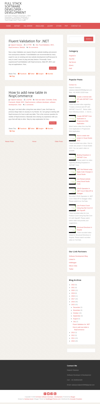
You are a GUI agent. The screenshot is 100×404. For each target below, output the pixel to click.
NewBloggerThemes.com (53, 400)
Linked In (72, 261)
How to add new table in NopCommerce (28, 96)
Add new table (40, 101)
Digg (12, 78)
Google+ (40, 75)
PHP (76, 27)
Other (67, 27)
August (75, 320)
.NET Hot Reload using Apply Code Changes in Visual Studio (85, 173)
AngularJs (45, 27)
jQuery (57, 27)
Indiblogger (72, 264)
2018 (73, 297)
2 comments (29, 106)
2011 (73, 340)
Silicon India (73, 267)
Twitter (31, 75)
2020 (73, 292)
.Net (36, 46)
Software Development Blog (78, 257)
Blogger (73, 398)
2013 (73, 334)
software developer (42, 103)
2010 (73, 342)
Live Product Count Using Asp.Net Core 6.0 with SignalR (85, 209)
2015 (73, 306)
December (76, 309)
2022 (73, 286)
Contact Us (87, 27)
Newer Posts (9, 143)
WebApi (22, 49)
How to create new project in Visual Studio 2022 (84, 139)
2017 (73, 300)
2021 (73, 289)
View (19, 106)
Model (18, 103)
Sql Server (31, 27)
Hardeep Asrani (28, 400)
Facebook (22, 75)
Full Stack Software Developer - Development (15, 7)
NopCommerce (14, 49)
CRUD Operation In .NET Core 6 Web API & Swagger (85, 192)
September (76, 317)
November (76, 312)
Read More (53, 69)
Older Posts (59, 143)
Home (9, 27)
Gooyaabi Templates (76, 400)
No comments (33, 49)
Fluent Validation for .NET (29, 42)
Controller (49, 101)
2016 (73, 303)
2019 (73, 295)
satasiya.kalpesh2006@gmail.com (83, 386)
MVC (52, 46)
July (74, 323)
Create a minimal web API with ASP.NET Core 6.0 (85, 101)
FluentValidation (44, 46)
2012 (73, 337)
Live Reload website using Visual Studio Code (83, 183)
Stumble (49, 75)
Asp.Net (19, 27)
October (75, 314)
